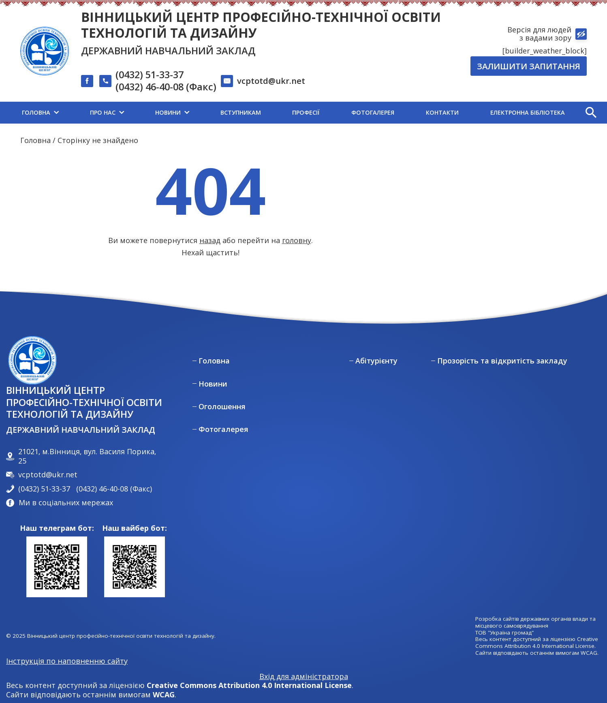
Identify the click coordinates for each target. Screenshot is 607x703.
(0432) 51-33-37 (149, 75)
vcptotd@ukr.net (271, 80)
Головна (35, 140)
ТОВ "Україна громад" (504, 632)
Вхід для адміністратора (303, 676)
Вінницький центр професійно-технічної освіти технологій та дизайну (261, 24)
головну (296, 240)
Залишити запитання (528, 66)
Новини (213, 384)
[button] (591, 113)
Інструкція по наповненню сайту (67, 661)
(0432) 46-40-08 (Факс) (165, 87)
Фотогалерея (223, 429)
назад (209, 240)
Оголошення (222, 406)
